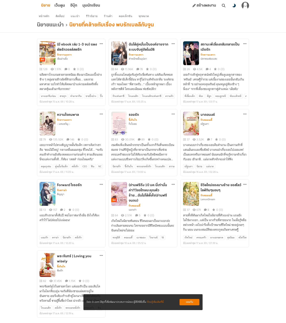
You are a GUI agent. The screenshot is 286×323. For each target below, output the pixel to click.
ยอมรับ (189, 302)
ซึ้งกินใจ (133, 122)
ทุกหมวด (145, 17)
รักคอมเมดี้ (206, 122)
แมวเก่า (132, 212)
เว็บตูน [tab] (66, 6)
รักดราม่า (62, 192)
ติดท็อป (61, 17)
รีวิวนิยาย (93, 17)
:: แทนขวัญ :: (63, 126)
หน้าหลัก (45, 17)
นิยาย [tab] (52, 6)
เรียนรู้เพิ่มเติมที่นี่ (155, 302)
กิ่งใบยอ (133, 126)
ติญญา (60, 196)
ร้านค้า (109, 17)
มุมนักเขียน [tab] (97, 6)
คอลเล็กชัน (127, 17)
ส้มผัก (60, 272)
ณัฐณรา (205, 126)
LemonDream (208, 201)
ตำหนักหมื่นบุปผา (138, 61)
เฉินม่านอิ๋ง (62, 61)
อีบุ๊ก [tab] (80, 6)
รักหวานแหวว (64, 57)
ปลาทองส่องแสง (209, 61)
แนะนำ (76, 17)
